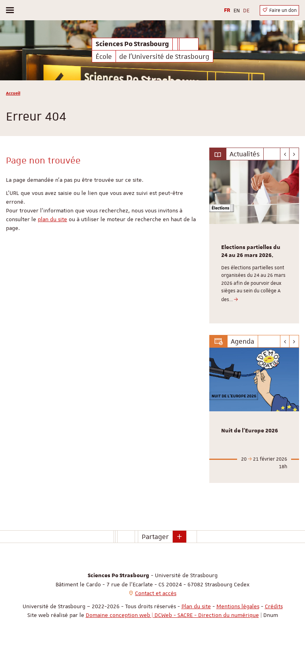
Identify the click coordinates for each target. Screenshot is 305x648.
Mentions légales (237, 606)
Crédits (274, 606)
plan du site (52, 219)
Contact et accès (155, 593)
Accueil (13, 93)
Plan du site (196, 606)
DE (246, 10)
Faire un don (279, 10)
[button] (179, 536)
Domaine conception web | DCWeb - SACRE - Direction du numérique (172, 615)
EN (237, 10)
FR (227, 10)
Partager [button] (155, 536)
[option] (254, 241)
